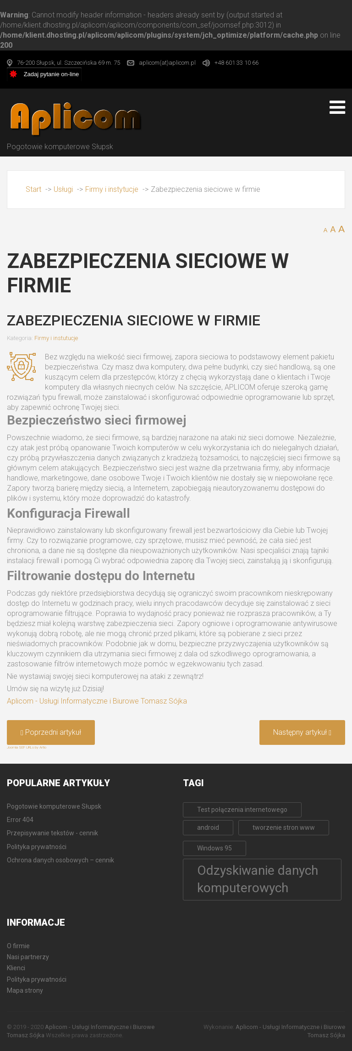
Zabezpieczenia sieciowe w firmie (133, 320)
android (208, 827)
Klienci (16, 968)
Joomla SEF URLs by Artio (26, 747)
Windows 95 (214, 848)
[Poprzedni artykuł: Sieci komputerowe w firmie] (51, 732)
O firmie (18, 946)
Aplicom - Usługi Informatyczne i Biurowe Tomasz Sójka (97, 701)
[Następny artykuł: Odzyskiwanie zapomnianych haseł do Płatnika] (302, 732)
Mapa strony (25, 990)
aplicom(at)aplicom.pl (167, 62)
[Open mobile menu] (337, 107)
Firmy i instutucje (56, 338)
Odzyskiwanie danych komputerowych (257, 879)
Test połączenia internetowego (242, 809)
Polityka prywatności (36, 979)
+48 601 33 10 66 (236, 62)
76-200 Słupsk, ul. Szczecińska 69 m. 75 (68, 62)
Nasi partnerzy (28, 957)
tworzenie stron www (284, 827)
